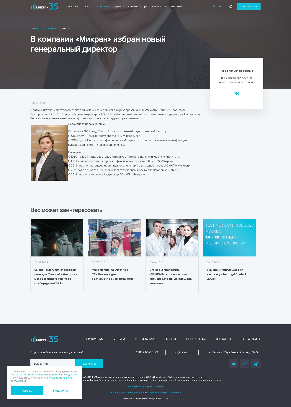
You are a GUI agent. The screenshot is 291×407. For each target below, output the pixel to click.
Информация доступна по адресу (145, 386)
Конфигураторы (138, 6)
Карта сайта (251, 339)
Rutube (256, 363)
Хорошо (27, 391)
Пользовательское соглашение (163, 392)
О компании (101, 6)
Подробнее (61, 391)
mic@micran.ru (182, 352)
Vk (233, 363)
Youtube (245, 363)
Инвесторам (159, 6)
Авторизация (249, 6)
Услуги (86, 6)
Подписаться (89, 364)
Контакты (176, 6)
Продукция (71, 6)
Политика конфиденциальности (127, 392)
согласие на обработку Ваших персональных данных (44, 374)
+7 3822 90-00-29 (145, 352)
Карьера (118, 6)
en (220, 6)
